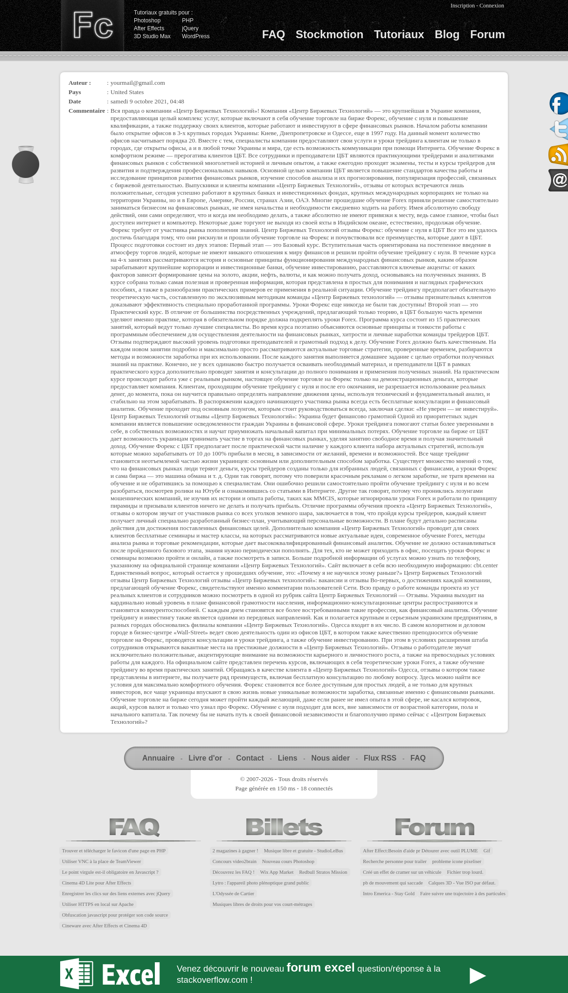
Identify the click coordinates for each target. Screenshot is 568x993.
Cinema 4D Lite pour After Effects (96, 882)
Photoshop (147, 20)
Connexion (491, 5)
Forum (487, 34)
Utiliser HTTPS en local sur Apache (98, 904)
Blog (447, 34)
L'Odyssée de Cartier (234, 893)
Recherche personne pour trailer (394, 861)
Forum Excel (284, 974)
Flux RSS (380, 758)
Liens (288, 758)
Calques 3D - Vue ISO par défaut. (462, 882)
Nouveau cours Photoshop (288, 861)
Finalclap (92, 25)
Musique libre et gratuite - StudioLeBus (303, 850)
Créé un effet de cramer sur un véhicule (402, 872)
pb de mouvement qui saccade (393, 882)
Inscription (462, 5)
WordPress (195, 36)
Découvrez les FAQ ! (234, 872)
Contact (250, 758)
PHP (188, 20)
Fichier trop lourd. (465, 872)
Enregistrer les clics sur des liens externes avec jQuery (116, 893)
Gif (487, 850)
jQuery (190, 28)
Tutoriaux (399, 34)
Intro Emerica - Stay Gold (389, 893)
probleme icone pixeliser (456, 861)
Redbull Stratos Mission (323, 872)
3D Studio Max (152, 36)
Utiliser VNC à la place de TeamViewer (101, 861)
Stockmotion (329, 34)
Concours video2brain (234, 861)
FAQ (273, 34)
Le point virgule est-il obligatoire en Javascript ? (110, 872)
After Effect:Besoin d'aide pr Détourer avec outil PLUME (420, 850)
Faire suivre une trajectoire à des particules (463, 893)
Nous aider (330, 758)
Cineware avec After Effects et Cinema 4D (104, 925)
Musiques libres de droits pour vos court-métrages (262, 904)
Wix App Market (277, 872)
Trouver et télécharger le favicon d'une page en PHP (114, 850)
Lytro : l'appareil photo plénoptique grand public (261, 882)
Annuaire (158, 758)
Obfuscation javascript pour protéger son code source (115, 915)
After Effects (149, 28)
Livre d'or (205, 758)
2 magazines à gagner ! (235, 850)
